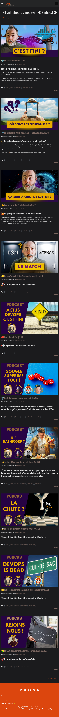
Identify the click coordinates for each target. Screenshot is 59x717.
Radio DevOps (18, 87)
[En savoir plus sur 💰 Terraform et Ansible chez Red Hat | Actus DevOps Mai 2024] (56, 486)
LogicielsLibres (30, 416)
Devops (6, 87)
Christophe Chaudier (20, 64)
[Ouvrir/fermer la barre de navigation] (2, 3)
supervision (37, 416)
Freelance (23, 292)
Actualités (17, 353)
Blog (2, 698)
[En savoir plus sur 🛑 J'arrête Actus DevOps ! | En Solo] (56, 355)
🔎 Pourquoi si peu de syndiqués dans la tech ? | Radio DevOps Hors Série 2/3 (25, 133)
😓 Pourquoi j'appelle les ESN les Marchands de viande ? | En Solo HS (22, 276)
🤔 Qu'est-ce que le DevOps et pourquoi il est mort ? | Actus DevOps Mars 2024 (25, 590)
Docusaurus (33, 711)
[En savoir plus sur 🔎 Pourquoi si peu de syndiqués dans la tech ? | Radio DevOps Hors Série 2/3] (56, 162)
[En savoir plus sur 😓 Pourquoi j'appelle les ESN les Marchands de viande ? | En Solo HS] (56, 294)
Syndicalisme (25, 87)
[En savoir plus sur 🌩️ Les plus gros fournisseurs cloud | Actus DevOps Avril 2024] (56, 547)
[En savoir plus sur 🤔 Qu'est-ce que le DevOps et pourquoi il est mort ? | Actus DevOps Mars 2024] (56, 608)
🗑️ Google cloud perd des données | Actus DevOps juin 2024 (19, 398)
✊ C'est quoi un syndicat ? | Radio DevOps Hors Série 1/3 (18, 205)
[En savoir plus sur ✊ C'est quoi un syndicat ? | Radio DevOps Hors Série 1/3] (56, 233)
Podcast (11, 87)
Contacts (3, 696)
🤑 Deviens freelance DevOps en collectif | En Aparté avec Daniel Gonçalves (24, 651)
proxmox (23, 416)
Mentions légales (5, 701)
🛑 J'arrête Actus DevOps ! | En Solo (12, 337)
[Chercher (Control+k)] (56, 3)
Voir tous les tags (5, 18)
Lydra (31, 87)
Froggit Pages (49, 709)
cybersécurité (24, 544)
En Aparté (17, 292)
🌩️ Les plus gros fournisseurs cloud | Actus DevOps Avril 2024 (20, 528)
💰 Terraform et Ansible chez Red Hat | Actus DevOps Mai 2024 (20, 462)
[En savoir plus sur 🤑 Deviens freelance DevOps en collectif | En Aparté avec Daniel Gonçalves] (56, 669)
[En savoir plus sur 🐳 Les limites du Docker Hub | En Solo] (56, 90)
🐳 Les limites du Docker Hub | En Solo (13, 60)
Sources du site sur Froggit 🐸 (8, 703)
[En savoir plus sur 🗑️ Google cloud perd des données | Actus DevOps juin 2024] (56, 419)
